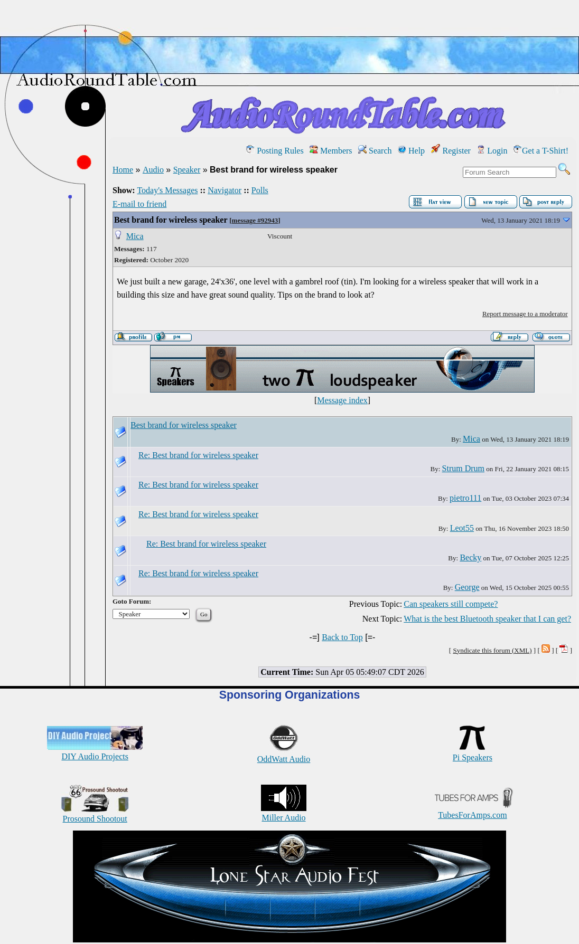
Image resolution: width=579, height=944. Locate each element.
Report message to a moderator (525, 314)
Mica (135, 236)
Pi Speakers (472, 752)
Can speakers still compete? (451, 603)
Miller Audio (283, 813)
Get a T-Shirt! (540, 150)
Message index (342, 400)
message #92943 (255, 220)
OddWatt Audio (283, 754)
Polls (259, 190)
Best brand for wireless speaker (170, 219)
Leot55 (462, 527)
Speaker (187, 169)
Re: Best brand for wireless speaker (198, 455)
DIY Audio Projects (95, 751)
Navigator (224, 190)
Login (492, 150)
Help (411, 150)
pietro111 (465, 497)
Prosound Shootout (95, 814)
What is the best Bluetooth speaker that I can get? (487, 618)
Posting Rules (274, 150)
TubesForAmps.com (472, 810)
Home (123, 169)
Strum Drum (463, 468)
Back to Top (342, 637)
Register (451, 150)
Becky (470, 557)
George (467, 587)
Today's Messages (167, 190)
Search (375, 150)
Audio (153, 169)
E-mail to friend (139, 203)
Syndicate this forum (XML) (492, 650)
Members (331, 150)
